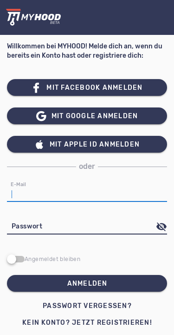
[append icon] (161, 226)
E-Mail (18, 184)
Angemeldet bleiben (52, 259)
